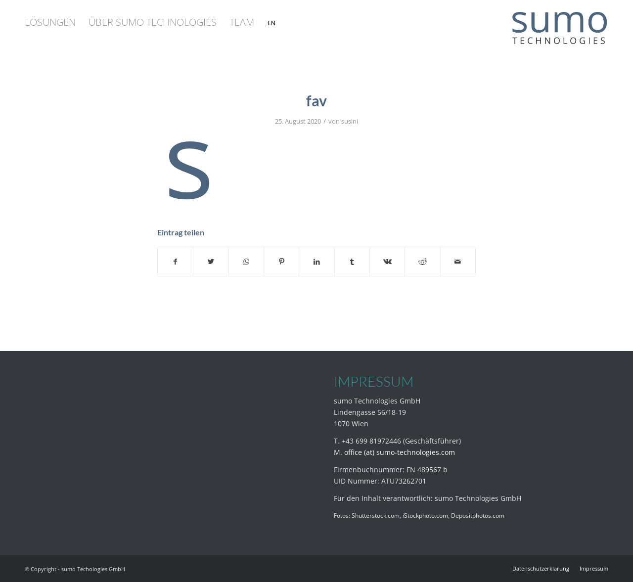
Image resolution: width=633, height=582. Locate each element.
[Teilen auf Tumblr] (352, 261)
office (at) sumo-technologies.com (399, 452)
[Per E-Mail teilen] (458, 261)
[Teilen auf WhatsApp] (246, 261)
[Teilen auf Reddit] (422, 261)
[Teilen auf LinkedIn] (316, 261)
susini (349, 121)
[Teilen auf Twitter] (210, 261)
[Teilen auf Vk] (387, 261)
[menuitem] (50, 22)
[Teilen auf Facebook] (175, 261)
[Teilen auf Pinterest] (281, 261)
